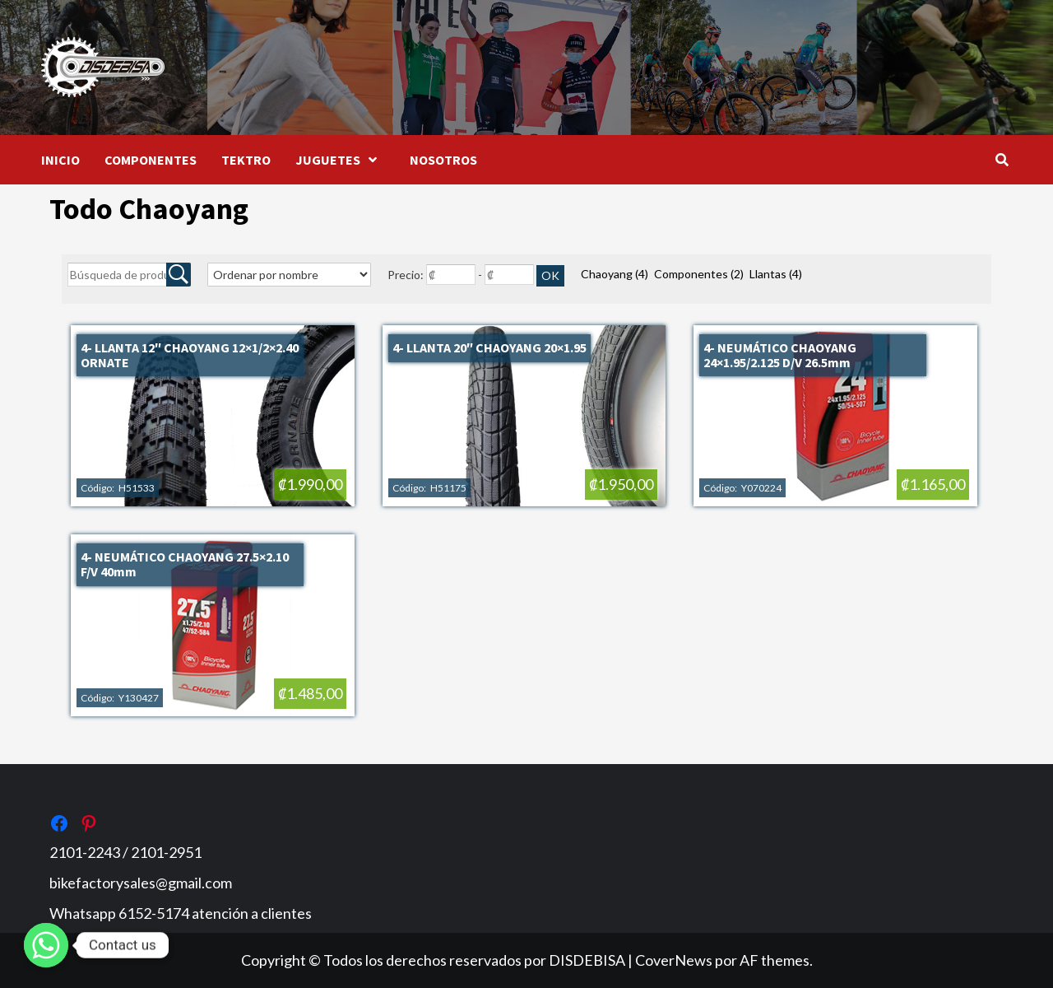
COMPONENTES (150, 159)
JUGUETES (340, 159)
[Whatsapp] (46, 945)
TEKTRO (246, 159)
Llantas (775, 274)
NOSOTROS (443, 159)
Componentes (699, 274)
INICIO (60, 159)
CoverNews (673, 960)
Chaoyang (614, 274)
